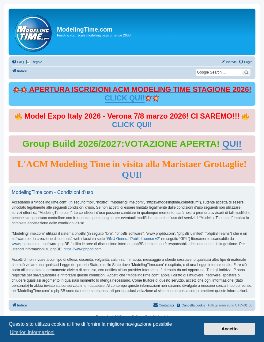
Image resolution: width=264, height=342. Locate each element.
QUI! (232, 144)
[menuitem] (18, 62)
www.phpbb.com (25, 244)
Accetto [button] (229, 328)
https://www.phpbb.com (82, 249)
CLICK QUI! (125, 98)
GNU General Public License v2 (133, 239)
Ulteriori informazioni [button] (32, 332)
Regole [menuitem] (37, 62)
